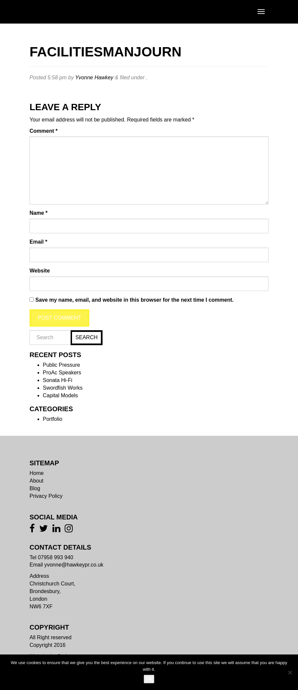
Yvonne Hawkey (94, 77)
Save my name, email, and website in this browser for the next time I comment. (134, 300)
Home (37, 473)
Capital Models (60, 395)
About (36, 481)
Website (40, 270)
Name (38, 213)
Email (38, 242)
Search (86, 337)
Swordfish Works (63, 388)
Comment (43, 131)
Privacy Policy (46, 496)
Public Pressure (61, 365)
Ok (149, 678)
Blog (35, 488)
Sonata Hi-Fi (57, 380)
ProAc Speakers (62, 372)
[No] (289, 672)
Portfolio (52, 419)
